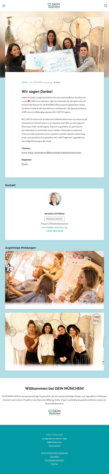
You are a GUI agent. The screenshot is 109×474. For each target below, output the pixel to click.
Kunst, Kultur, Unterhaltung (34, 152)
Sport (78, 152)
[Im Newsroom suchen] (106, 6)
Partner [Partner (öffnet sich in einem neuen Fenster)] (54, 464)
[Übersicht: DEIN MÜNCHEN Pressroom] (54, 5)
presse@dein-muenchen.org (54, 227)
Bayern (25, 164)
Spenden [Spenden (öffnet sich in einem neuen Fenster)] (54, 456)
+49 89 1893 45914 (54, 231)
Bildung (50, 152)
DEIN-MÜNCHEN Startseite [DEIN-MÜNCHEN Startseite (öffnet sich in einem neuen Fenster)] (54, 453)
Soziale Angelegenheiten (65, 152)
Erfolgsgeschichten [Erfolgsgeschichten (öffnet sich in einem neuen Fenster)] (54, 460)
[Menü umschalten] (3, 6)
